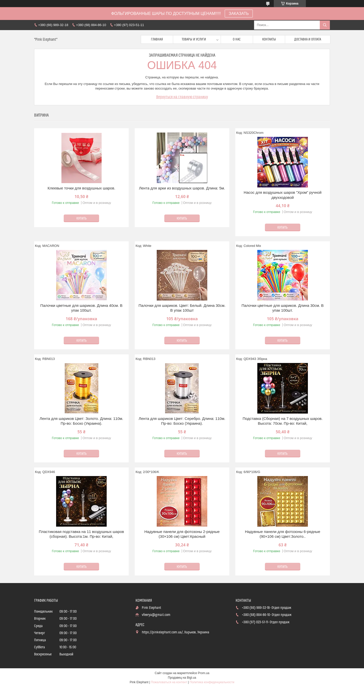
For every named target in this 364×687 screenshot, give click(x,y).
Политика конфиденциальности (212, 682)
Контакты (269, 39)
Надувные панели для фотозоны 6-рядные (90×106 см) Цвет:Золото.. (282, 534)
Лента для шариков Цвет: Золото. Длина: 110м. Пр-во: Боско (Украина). (81, 421)
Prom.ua (203, 673)
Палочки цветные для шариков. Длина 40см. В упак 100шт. (81, 308)
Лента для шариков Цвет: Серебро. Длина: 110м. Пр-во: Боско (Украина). (182, 421)
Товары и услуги (194, 39)
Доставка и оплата (307, 39)
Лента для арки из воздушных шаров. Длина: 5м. (182, 188)
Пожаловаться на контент (169, 682)
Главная (157, 39)
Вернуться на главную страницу (182, 97)
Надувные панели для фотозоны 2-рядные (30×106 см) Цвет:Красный (182, 534)
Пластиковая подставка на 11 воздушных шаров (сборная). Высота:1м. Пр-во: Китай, (81, 534)
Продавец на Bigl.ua (182, 677)
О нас (237, 39)
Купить (81, 219)
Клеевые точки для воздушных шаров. (81, 188)
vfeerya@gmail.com (156, 615)
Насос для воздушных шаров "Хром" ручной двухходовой (283, 195)
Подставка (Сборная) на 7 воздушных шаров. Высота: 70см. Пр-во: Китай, (283, 421)
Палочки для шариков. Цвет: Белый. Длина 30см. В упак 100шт (182, 308)
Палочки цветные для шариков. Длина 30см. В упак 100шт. (283, 308)
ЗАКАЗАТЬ (239, 13)
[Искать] (325, 25)
